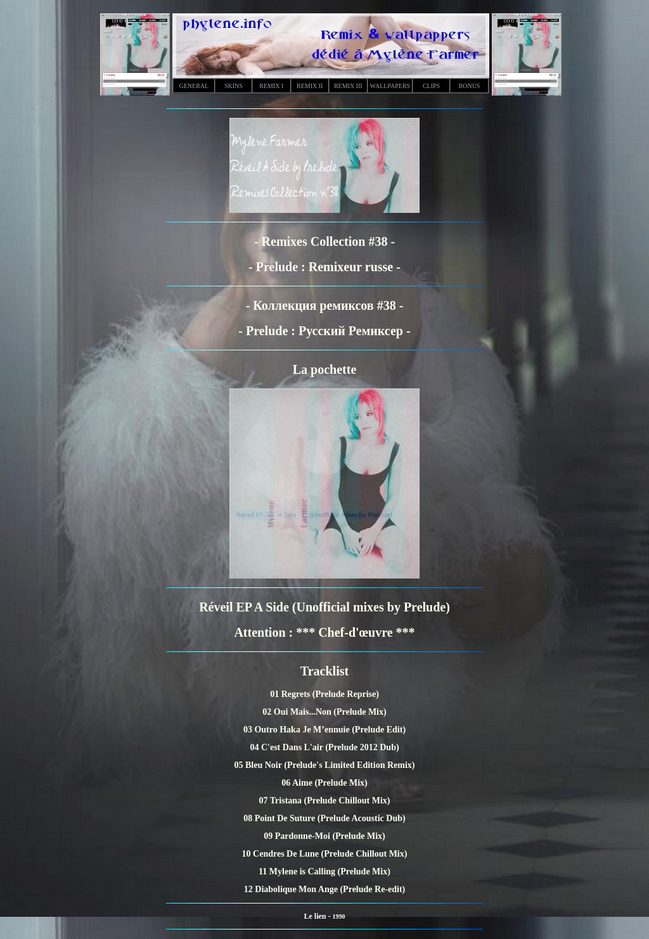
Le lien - (318, 916)
